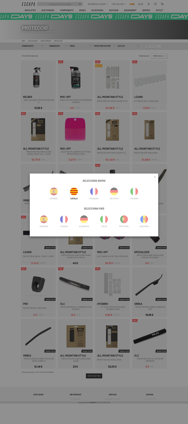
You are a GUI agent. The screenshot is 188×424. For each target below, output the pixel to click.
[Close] (155, 177)
